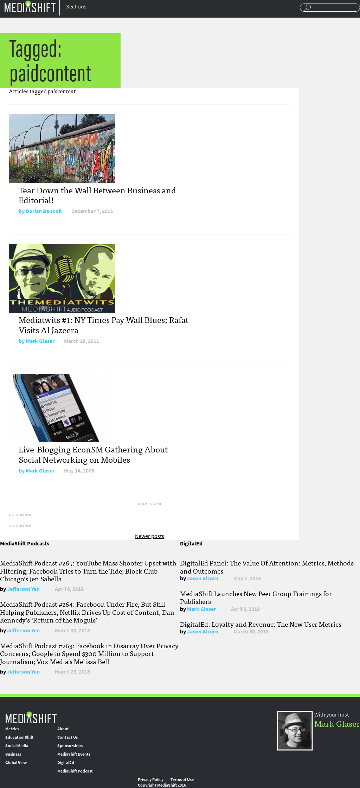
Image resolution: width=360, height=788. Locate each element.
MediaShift (31, 717)
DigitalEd (65, 762)
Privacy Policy (150, 779)
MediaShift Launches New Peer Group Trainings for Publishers (256, 597)
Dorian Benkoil (44, 211)
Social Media (16, 746)
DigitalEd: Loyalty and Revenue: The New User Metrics (260, 624)
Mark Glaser (40, 341)
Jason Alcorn (202, 578)
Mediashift (30, 6)
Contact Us (67, 737)
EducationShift (19, 737)
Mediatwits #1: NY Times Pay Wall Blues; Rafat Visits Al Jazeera (103, 324)
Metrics (12, 729)
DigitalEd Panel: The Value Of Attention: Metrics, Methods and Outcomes (267, 566)
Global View (16, 762)
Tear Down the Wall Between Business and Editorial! (97, 195)
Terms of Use (182, 779)
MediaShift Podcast (75, 771)
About (63, 729)
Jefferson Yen (23, 589)
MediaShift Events (73, 754)
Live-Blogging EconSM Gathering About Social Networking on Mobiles (93, 454)
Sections (76, 6)
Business (13, 754)
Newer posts (149, 536)
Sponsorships (70, 746)
